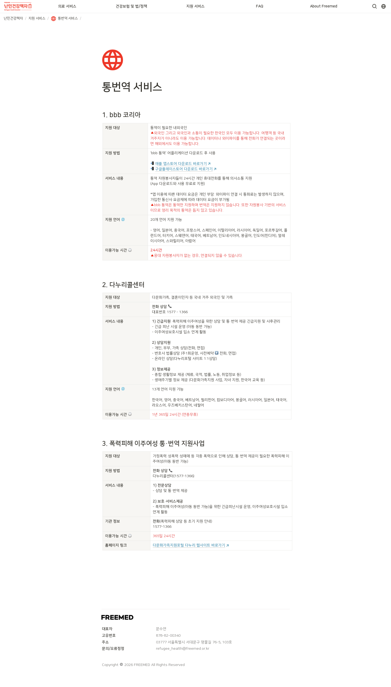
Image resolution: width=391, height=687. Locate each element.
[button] (374, 6)
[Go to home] (18, 6)
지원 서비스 (195, 6)
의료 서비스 (67, 6)
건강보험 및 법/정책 (131, 6)
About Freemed (323, 6)
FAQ (259, 6)
